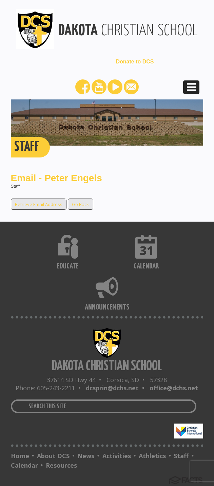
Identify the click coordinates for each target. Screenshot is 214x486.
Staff (181, 456)
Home (20, 456)
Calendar (24, 465)
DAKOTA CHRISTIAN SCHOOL (107, 366)
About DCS (53, 456)
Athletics (152, 456)
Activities (116, 456)
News (85, 456)
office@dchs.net (174, 388)
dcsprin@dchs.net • (117, 388)
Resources (61, 465)
